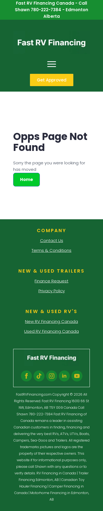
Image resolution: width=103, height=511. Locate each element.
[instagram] (51, 375)
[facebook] (26, 375)
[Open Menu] (51, 64)
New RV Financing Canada (51, 321)
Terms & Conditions (51, 250)
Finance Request (51, 281)
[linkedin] (64, 375)
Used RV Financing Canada (51, 331)
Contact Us (51, 240)
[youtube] (76, 375)
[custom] (39, 375)
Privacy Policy (51, 291)
